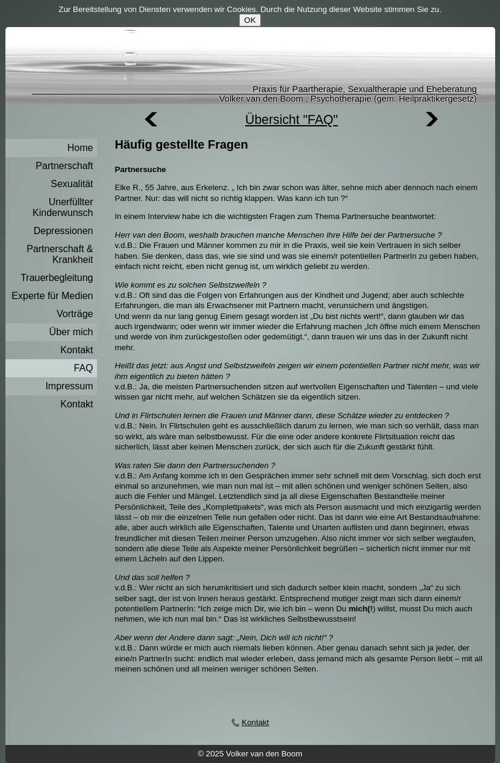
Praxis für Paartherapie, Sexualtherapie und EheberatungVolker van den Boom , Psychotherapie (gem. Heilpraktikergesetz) (348, 93)
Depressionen (63, 231)
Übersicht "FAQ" (291, 120)
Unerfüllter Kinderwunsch (63, 207)
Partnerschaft (64, 166)
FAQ (83, 368)
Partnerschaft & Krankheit (60, 254)
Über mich (71, 332)
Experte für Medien (52, 296)
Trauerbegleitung (56, 278)
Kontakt (76, 350)
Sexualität (72, 184)
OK (249, 20)
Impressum (69, 386)
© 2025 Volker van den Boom (250, 753)
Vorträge (75, 314)
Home (80, 148)
